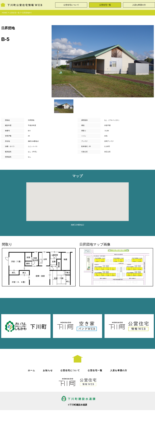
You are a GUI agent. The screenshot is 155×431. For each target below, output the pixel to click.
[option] (103, 61)
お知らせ (48, 391)
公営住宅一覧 (105, 5)
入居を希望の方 (139, 5)
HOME (4, 13)
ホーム (31, 391)
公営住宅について (71, 5)
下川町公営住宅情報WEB (21, 4)
